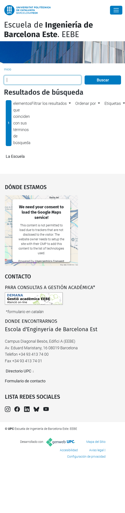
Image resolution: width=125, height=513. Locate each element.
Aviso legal (96, 450)
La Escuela (15, 156)
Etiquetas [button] (112, 103)
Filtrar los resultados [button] (49, 103)
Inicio (7, 69)
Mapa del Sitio (96, 441)
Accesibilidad (69, 450)
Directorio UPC (18, 371)
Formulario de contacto (25, 381)
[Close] (116, 10)
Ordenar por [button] (85, 103)
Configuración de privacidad (86, 456)
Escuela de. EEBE (48, 29)
